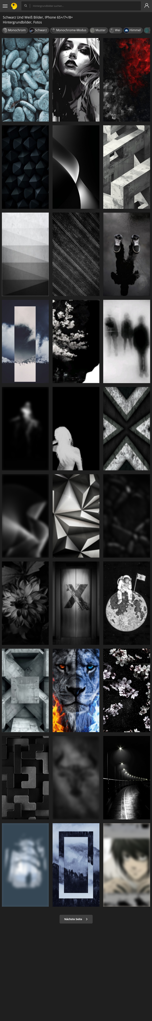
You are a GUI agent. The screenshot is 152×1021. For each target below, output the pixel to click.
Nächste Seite (76, 919)
